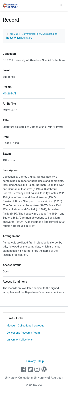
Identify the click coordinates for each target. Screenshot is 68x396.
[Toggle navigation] (61, 5)
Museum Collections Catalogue (25, 325)
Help (41, 361)
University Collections (20, 339)
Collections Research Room (23, 332)
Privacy (31, 361)
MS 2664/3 (9, 93)
